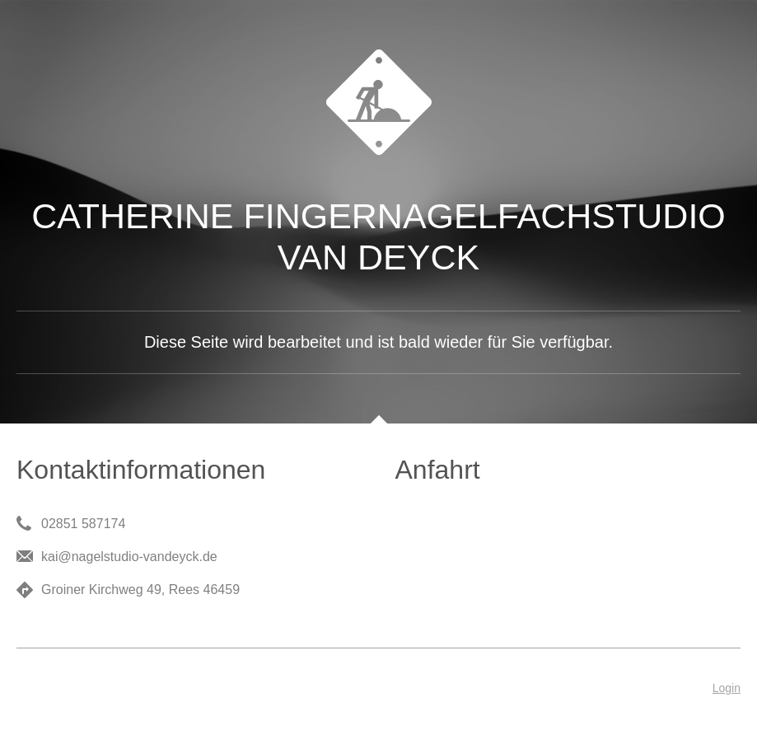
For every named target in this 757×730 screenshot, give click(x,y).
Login (727, 688)
